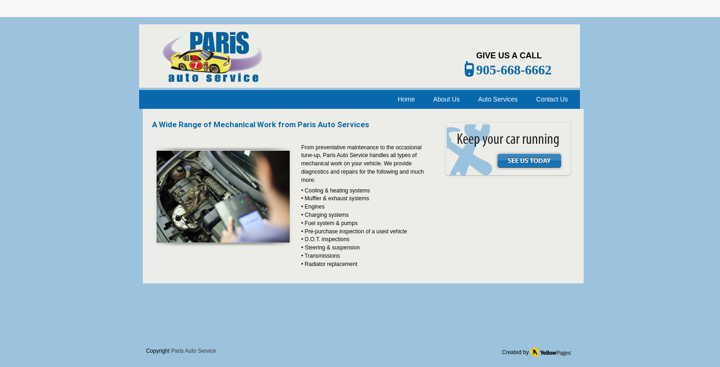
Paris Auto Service (193, 351)
